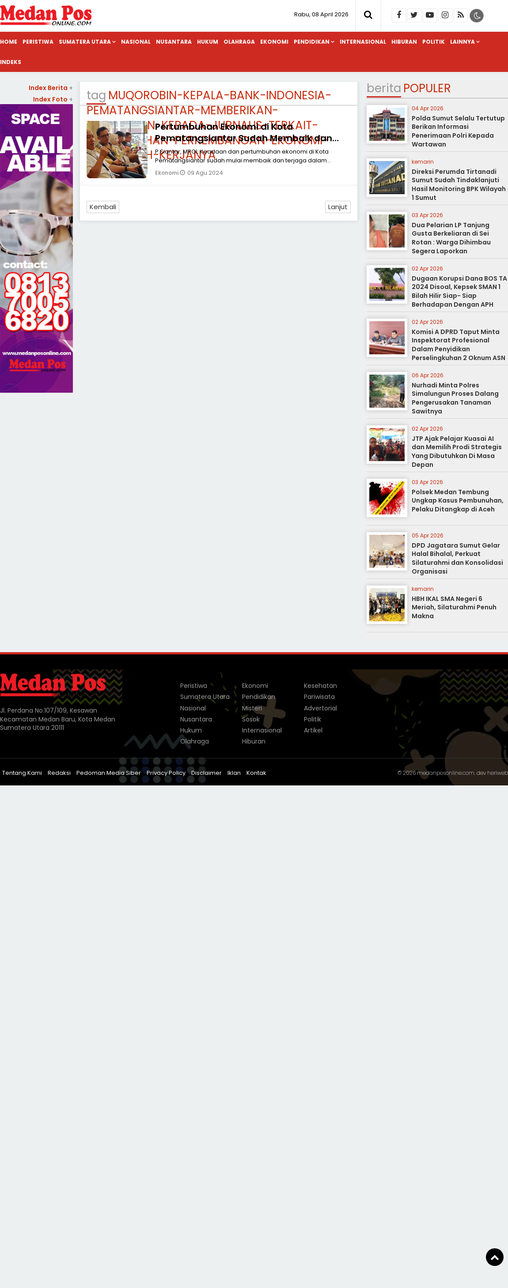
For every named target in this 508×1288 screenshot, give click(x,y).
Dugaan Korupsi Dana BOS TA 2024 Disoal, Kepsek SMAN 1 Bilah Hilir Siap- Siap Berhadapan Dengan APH (459, 291)
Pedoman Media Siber (108, 773)
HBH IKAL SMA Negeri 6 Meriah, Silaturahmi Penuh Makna (454, 607)
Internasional (363, 41)
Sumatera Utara (85, 41)
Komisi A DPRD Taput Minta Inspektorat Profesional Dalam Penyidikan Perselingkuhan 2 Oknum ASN (458, 344)
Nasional (136, 41)
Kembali (103, 206)
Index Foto (53, 99)
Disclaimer (206, 773)
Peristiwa (38, 41)
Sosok (251, 719)
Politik (433, 41)
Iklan (234, 773)
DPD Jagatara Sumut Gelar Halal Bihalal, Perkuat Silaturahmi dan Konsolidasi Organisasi (457, 558)
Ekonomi (274, 41)
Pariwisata (319, 696)
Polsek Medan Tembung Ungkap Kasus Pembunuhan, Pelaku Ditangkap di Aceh (458, 501)
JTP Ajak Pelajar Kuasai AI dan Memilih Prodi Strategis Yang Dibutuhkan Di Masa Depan (457, 451)
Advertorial (320, 708)
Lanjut (338, 206)
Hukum (207, 41)
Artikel (313, 730)
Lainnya (462, 41)
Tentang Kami (22, 773)
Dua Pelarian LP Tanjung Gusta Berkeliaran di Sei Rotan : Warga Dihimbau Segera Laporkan (451, 238)
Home (8, 41)
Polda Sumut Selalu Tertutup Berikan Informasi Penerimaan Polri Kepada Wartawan (458, 131)
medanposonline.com (445, 773)
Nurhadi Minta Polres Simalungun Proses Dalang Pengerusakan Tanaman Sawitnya (455, 398)
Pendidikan (312, 41)
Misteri (252, 708)
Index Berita (51, 87)
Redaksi (59, 773)
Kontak (256, 773)
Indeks (10, 62)
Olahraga (239, 41)
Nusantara (174, 41)
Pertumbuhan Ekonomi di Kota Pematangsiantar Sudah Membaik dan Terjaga (243, 138)
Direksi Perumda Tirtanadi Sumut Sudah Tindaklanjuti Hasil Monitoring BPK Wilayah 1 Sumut (459, 184)
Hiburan (404, 41)
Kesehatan (320, 685)
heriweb (497, 773)
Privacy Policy (166, 773)
